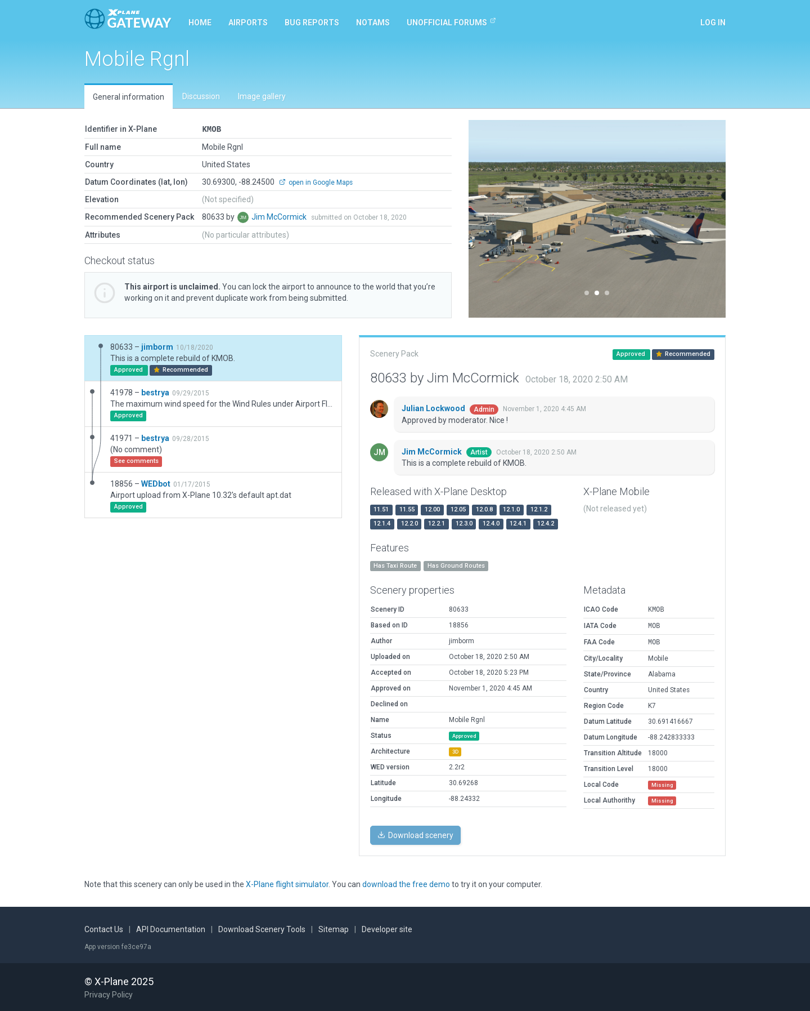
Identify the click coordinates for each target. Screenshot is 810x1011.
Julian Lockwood (434, 407)
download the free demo (406, 883)
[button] (488, 219)
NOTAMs (373, 22)
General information (128, 96)
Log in (713, 22)
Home (200, 22)
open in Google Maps (316, 182)
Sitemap (333, 928)
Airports (248, 22)
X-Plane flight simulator (287, 883)
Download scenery (415, 834)
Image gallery (262, 96)
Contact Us (103, 928)
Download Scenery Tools (261, 928)
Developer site (387, 928)
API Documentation (170, 928)
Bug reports (312, 22)
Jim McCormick (279, 216)
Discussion (201, 96)
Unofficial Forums (451, 22)
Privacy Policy (108, 994)
